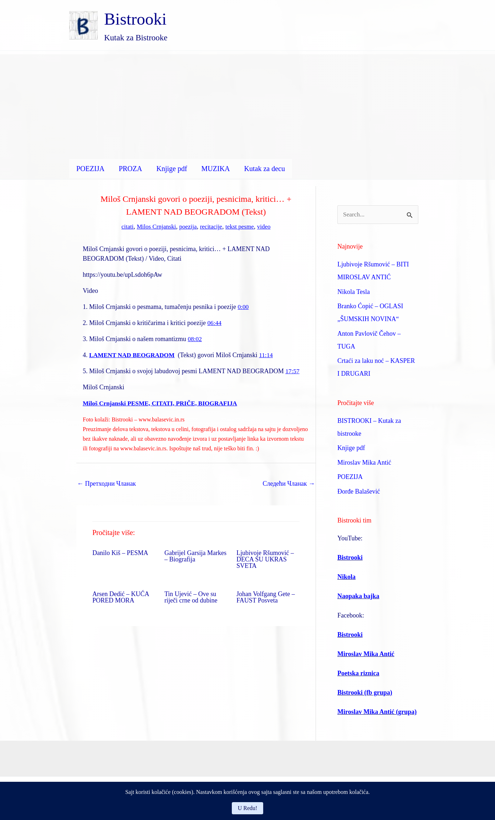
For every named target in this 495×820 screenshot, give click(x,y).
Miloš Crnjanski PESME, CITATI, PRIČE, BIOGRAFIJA (163, 402)
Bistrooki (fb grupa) (364, 692)
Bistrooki (135, 19)
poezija (187, 226)
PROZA (130, 168)
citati (124, 226)
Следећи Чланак (288, 483)
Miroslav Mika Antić (364, 462)
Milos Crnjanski (154, 226)
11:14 (269, 354)
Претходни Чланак (106, 483)
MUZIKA (215, 168)
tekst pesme (242, 226)
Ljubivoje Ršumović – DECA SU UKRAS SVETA (265, 559)
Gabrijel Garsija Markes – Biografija (195, 555)
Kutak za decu (264, 168)
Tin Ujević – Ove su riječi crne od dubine (190, 597)
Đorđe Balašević (358, 491)
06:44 (214, 322)
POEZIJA (90, 168)
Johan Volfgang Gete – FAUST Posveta (265, 597)
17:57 (292, 370)
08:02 (195, 338)
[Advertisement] (247, 104)
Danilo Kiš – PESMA (120, 552)
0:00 (243, 306)
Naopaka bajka (358, 596)
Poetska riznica (358, 673)
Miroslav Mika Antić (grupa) (377, 712)
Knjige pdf (171, 168)
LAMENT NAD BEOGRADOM (133, 354)
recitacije (212, 226)
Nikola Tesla (353, 292)
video (267, 226)
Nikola (346, 577)
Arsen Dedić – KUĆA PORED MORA (120, 597)
